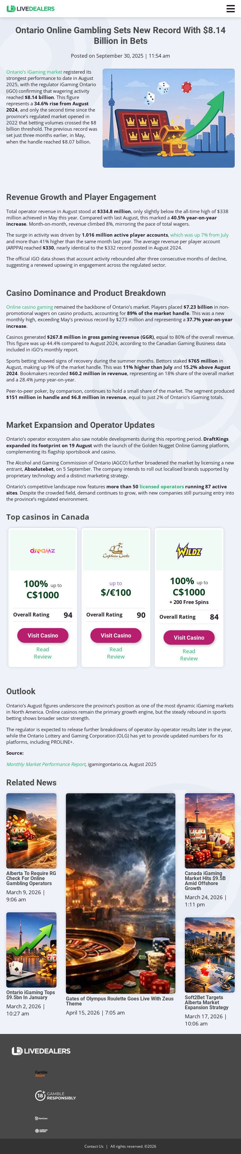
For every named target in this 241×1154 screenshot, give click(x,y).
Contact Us (94, 1146)
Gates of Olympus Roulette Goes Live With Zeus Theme (120, 1001)
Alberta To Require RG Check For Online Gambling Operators (31, 878)
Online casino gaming (29, 307)
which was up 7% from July (199, 235)
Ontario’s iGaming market (34, 72)
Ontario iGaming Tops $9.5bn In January (30, 995)
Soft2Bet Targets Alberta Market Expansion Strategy (206, 1002)
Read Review (42, 653)
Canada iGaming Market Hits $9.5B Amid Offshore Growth (205, 881)
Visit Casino (43, 635)
